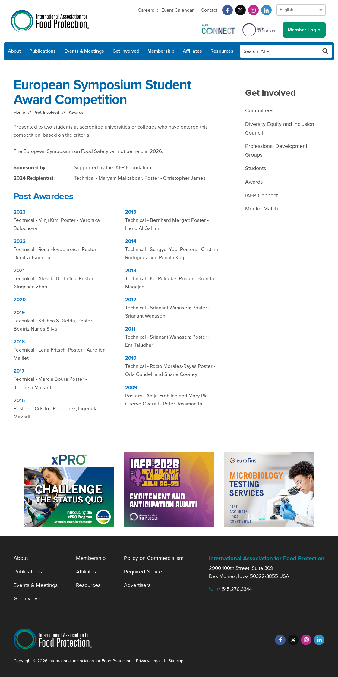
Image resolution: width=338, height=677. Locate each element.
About (14, 51)
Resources (221, 51)
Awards (76, 112)
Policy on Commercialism (154, 558)
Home (19, 112)
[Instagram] (253, 10)
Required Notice (143, 572)
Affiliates (192, 51)
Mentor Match (261, 209)
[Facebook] (227, 10)
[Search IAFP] (279, 51)
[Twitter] (240, 10)
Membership (160, 51)
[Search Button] (325, 51)
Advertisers (137, 585)
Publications (42, 51)
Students (255, 168)
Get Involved (125, 51)
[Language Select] (301, 10)
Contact (209, 10)
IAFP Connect (261, 195)
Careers (146, 10)
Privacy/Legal (148, 661)
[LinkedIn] (266, 10)
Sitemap (176, 661)
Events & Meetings (84, 51)
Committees (259, 110)
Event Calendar (177, 10)
